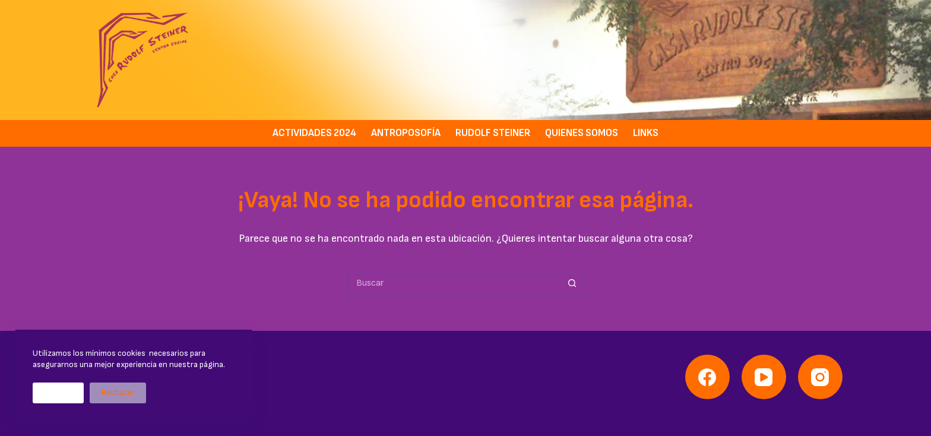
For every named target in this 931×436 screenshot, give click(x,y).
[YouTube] (764, 377)
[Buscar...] (453, 283)
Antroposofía (406, 133)
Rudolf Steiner (492, 133)
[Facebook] (707, 377)
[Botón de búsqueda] (572, 283)
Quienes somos (581, 133)
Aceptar (58, 392)
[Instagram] (820, 377)
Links (645, 133)
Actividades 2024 (314, 133)
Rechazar (118, 392)
